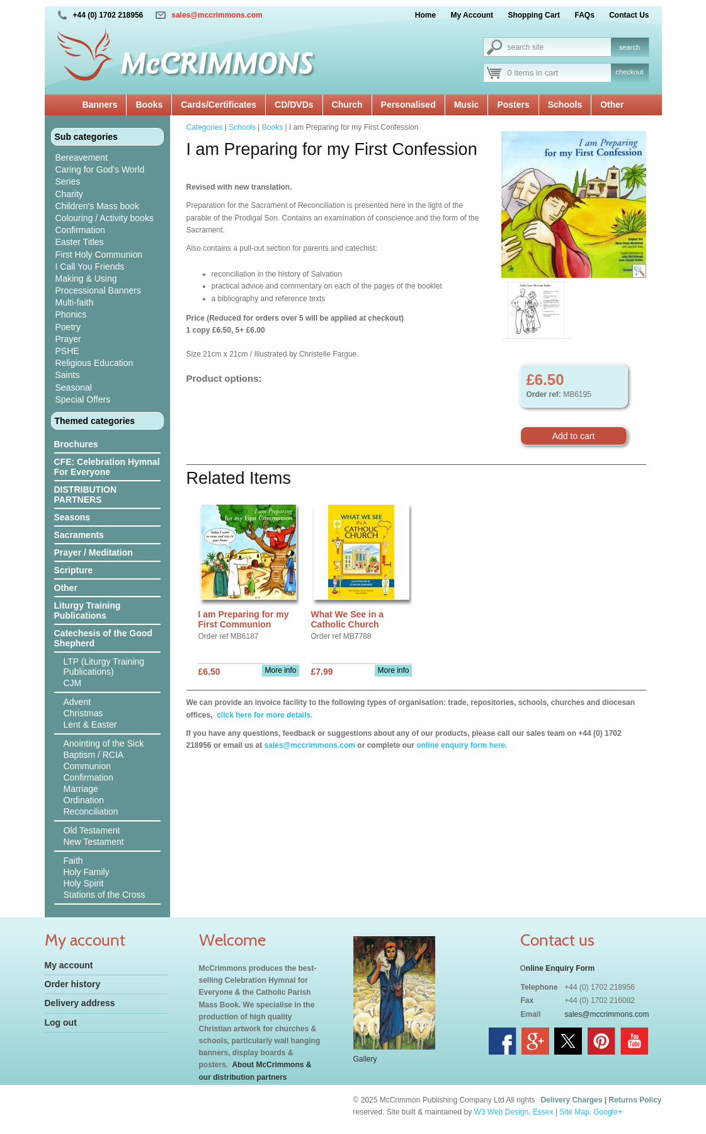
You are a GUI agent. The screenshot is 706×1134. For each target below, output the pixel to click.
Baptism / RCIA (94, 755)
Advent (77, 702)
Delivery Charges (571, 1100)
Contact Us (629, 15)
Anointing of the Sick (104, 743)
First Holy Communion (98, 254)
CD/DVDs (294, 105)
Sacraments (79, 535)
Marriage (81, 789)
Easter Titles (79, 242)
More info (280, 670)
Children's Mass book (97, 206)
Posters (513, 105)
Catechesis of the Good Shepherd (103, 638)
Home (425, 15)
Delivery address (80, 1003)
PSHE (67, 351)
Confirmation (80, 230)
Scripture (73, 570)
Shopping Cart (534, 15)
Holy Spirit (84, 883)
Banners (99, 105)
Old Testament (92, 830)
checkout (629, 72)
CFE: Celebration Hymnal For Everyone (107, 467)
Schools (565, 105)
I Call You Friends (90, 266)
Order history (73, 984)
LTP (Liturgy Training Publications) (104, 666)
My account (69, 965)
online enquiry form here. (461, 745)
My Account (472, 15)
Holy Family (87, 872)
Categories (204, 127)
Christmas (83, 713)
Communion (87, 766)
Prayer (68, 339)
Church (347, 105)
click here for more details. (263, 715)
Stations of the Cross (104, 895)
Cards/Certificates (218, 105)
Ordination (84, 800)
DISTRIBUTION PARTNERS (85, 494)
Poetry (68, 327)
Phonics (71, 314)
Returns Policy (634, 1100)
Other (611, 105)
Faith (73, 861)
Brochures (76, 444)
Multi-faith (74, 302)
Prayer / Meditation (93, 552)
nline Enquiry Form (560, 968)
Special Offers (83, 399)
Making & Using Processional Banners (98, 284)
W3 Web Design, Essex (514, 1112)
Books (148, 105)
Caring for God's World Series (100, 175)
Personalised (408, 105)
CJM (73, 683)
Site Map (574, 1112)
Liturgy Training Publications (87, 610)
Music (466, 105)
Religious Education (94, 363)
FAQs (584, 15)
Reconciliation (91, 811)
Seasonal (73, 387)
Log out (61, 1022)
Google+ (607, 1112)
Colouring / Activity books (104, 218)
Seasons (72, 517)
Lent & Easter (90, 724)
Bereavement (81, 157)
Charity (69, 194)
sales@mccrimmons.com (216, 15)
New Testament (94, 842)
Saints (67, 375)
